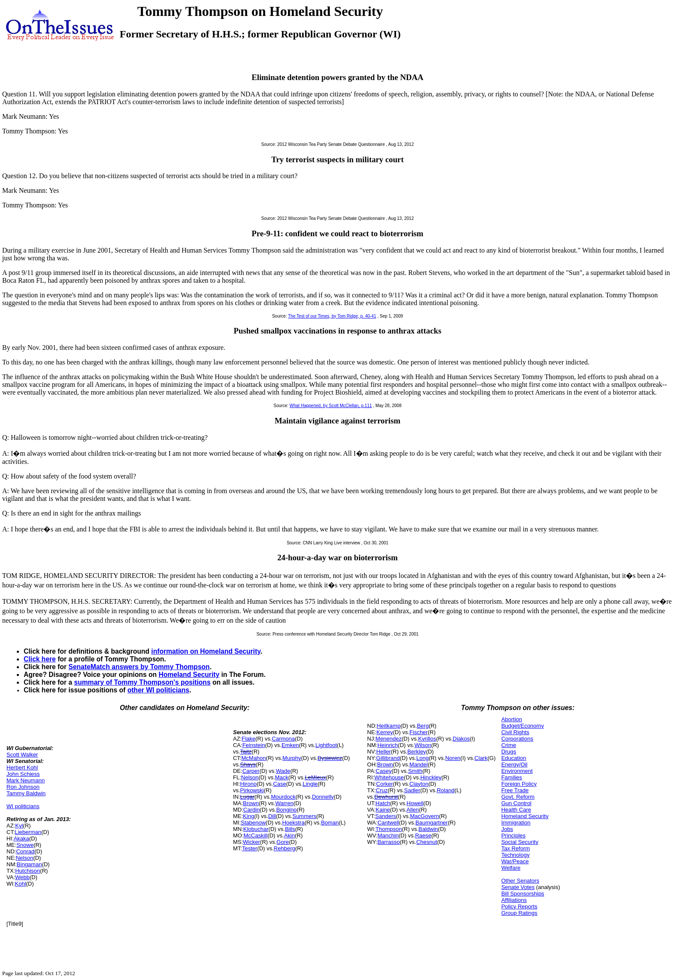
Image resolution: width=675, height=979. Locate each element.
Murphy (291, 758)
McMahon (254, 758)
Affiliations (513, 900)
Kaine (383, 809)
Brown (251, 803)
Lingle (310, 784)
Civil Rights (515, 732)
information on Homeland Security (205, 651)
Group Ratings (519, 913)
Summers (304, 816)
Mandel (418, 764)
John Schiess (23, 774)
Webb (22, 877)
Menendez (388, 738)
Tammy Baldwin (26, 793)
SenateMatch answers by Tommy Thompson (139, 666)
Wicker (251, 842)
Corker (384, 784)
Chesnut (426, 842)
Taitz (246, 751)
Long (422, 758)
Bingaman (29, 864)
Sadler (412, 790)
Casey (384, 771)
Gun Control (516, 803)
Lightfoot (326, 745)
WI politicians (23, 806)
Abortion (511, 719)
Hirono (248, 784)
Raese (423, 835)
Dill (272, 816)
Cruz (381, 790)
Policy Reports (519, 906)
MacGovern (424, 816)
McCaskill (256, 835)
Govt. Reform (517, 797)
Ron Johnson (23, 787)
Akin (289, 835)
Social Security (519, 842)
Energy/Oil (514, 764)
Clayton (418, 784)
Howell (415, 803)
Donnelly (323, 797)
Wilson (423, 745)
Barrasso (389, 842)
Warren (284, 803)
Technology (515, 855)
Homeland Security (188, 674)
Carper (251, 771)
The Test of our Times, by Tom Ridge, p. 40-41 (332, 316)
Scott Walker (22, 754)
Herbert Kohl (22, 767)
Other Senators (520, 880)
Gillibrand (388, 758)
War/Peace (515, 861)
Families (511, 777)
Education (513, 758)
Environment (517, 771)
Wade (283, 771)
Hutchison (27, 871)
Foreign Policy (518, 784)
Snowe (25, 845)
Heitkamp (388, 726)
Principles (513, 835)
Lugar (247, 797)
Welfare (510, 868)
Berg (422, 726)
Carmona (283, 738)
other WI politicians (158, 690)
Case (279, 784)
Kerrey (384, 732)
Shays (248, 764)
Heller (383, 751)
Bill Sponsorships (522, 893)
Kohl (20, 883)
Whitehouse (389, 777)
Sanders (385, 816)
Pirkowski (252, 790)
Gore (282, 842)
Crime (508, 745)
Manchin (388, 835)
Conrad (25, 851)
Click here (40, 659)
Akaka (21, 838)
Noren (452, 758)
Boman (330, 822)
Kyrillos (427, 738)
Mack (281, 777)
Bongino (286, 809)
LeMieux (315, 777)
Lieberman (28, 832)
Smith (415, 771)
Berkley (416, 751)
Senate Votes (517, 887)
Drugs (508, 751)
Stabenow (253, 822)
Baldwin (428, 829)
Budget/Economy (522, 726)
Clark (480, 758)
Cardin (251, 809)
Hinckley (430, 777)
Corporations (517, 738)
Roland (446, 790)
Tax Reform (515, 848)
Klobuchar (256, 829)
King (248, 816)
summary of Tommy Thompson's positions (142, 682)
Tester (249, 848)
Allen (412, 809)
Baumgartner (431, 822)
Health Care (516, 809)
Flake (248, 738)
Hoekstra (293, 822)
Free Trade (515, 790)
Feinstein (253, 745)
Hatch (382, 803)
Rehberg (284, 848)
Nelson (24, 858)
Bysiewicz (330, 758)
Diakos (461, 738)
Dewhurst (386, 797)
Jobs (507, 829)
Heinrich (388, 745)
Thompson (388, 829)
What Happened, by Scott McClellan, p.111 (331, 405)
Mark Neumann (25, 780)
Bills (290, 829)
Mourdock (283, 797)
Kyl (19, 825)
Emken (290, 745)
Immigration (515, 822)
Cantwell (388, 822)
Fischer (418, 732)
